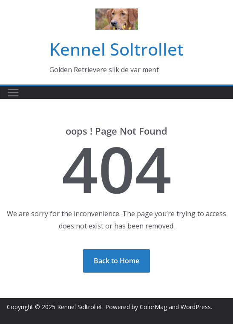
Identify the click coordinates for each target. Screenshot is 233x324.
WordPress (196, 307)
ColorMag (153, 307)
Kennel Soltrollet (116, 49)
